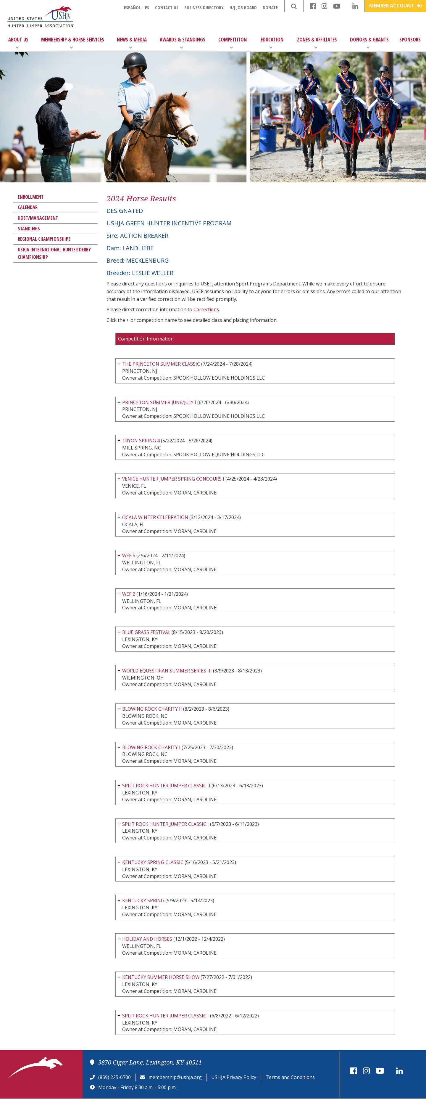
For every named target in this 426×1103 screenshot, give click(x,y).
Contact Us (166, 7)
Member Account (395, 5)
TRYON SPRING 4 (141, 441)
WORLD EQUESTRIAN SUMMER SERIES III (168, 672)
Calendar (28, 207)
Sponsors (410, 39)
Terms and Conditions (290, 1081)
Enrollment (30, 197)
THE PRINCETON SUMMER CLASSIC (162, 364)
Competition (232, 43)
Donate (270, 7)
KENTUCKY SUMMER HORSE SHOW (161, 981)
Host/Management (38, 218)
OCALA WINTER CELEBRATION (156, 518)
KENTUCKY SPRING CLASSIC (153, 865)
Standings (29, 228)
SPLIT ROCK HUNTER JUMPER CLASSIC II (167, 788)
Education (272, 43)
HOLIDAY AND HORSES (147, 942)
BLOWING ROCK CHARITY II (152, 711)
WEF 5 (129, 557)
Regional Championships (44, 239)
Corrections (206, 309)
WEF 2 (128, 595)
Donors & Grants (369, 43)
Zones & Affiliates (317, 43)
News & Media (132, 43)
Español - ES (136, 7)
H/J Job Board (243, 7)
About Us (18, 43)
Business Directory (204, 7)
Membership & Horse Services (72, 43)
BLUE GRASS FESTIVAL (147, 634)
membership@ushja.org (175, 1081)
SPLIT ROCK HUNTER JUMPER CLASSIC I (166, 827)
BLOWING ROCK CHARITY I (152, 749)
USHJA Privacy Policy (233, 1081)
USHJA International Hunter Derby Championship (54, 253)
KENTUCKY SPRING (143, 904)
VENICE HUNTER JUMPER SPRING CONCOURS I (174, 479)
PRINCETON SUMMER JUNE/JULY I (160, 402)
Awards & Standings (182, 43)
